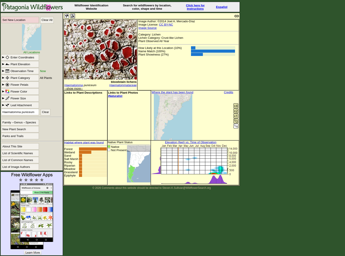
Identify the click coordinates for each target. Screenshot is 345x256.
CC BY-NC (166, 24)
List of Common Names (17, 160)
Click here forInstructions (195, 7)
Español (222, 7)
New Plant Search (14, 129)
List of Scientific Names (17, 153)
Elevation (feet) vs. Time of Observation (190, 142)
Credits (228, 92)
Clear (45, 112)
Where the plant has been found (172, 92)
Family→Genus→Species (19, 122)
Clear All (47, 20)
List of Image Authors (16, 167)
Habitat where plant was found (84, 142)
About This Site (12, 146)
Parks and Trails (13, 136)
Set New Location (13, 20)
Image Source (147, 28)
